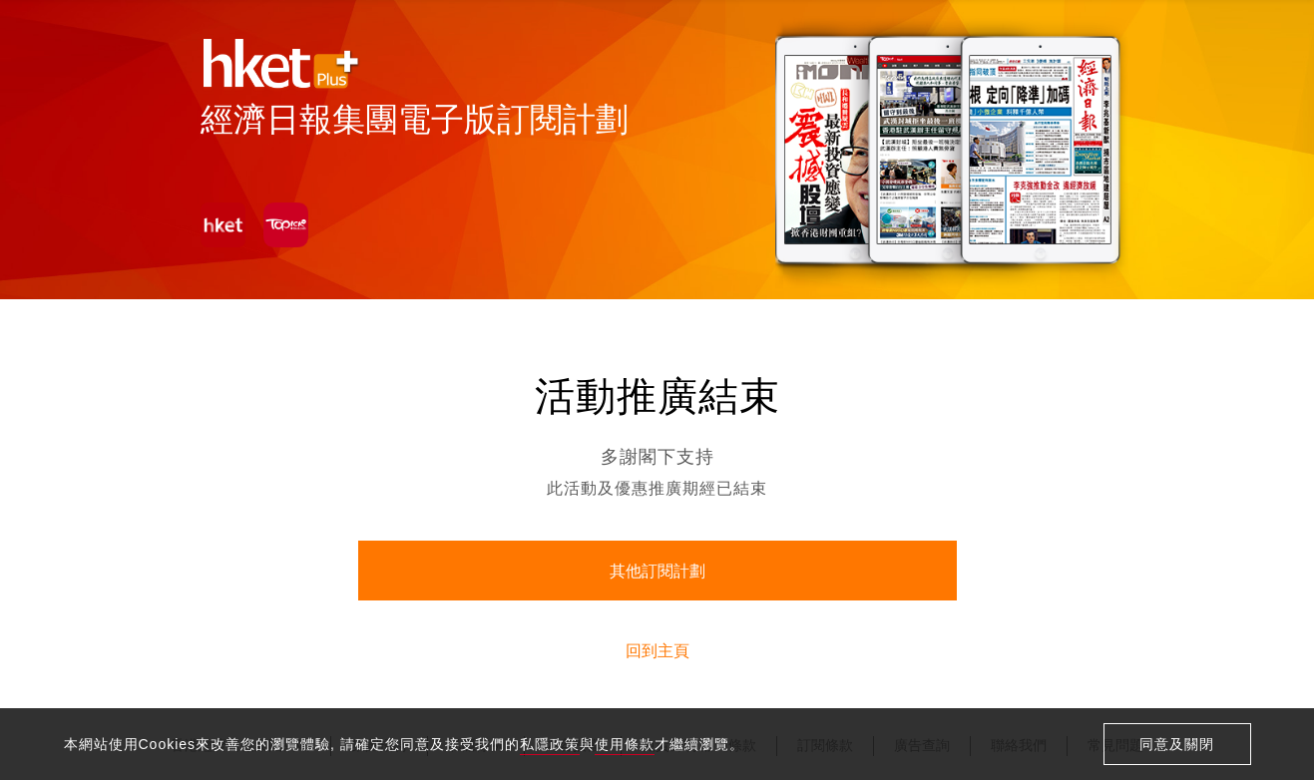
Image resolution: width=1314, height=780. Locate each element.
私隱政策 (550, 744)
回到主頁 (657, 650)
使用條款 (625, 744)
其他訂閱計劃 (657, 571)
